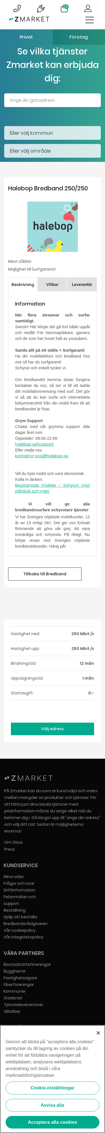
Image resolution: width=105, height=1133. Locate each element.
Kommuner (15, 991)
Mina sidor (14, 876)
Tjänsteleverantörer (23, 1004)
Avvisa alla (52, 1105)
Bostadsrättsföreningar (27, 964)
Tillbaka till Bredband (44, 574)
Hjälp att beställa (20, 917)
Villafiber (12, 1011)
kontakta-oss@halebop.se (41, 456)
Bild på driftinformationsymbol (40, 8)
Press (9, 849)
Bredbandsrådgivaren (26, 923)
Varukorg (66, 6)
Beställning (14, 910)
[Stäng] (98, 1033)
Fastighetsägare (20, 978)
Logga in (88, 8)
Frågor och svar (19, 883)
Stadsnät (13, 998)
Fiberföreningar (19, 984)
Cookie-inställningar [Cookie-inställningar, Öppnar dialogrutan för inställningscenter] (52, 1088)
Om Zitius (13, 842)
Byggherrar (15, 971)
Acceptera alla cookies (52, 1122)
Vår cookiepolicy (20, 930)
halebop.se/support (34, 444)
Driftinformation (20, 890)
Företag (78, 37)
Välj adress (52, 729)
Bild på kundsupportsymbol (17, 8)
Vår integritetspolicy (23, 937)
